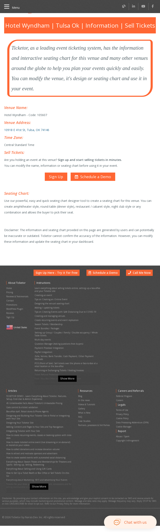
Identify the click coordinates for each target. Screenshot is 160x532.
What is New (84, 420)
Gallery (81, 416)
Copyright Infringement (127, 444)
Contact (10, 308)
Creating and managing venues (49, 321)
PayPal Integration (43, 352)
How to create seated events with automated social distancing (35, 457)
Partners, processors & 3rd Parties (94, 430)
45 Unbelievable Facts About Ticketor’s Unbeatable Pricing (33, 412)
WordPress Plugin (14, 315)
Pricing (9, 301)
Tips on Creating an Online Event (50, 307)
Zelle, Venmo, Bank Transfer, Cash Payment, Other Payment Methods (67, 355)
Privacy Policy (123, 421)
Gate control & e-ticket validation (21, 415)
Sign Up (10, 322)
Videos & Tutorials (86, 413)
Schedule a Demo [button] (104, 283)
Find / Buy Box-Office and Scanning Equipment (56, 372)
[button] (92, 172)
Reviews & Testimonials (17, 305)
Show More (67, 389)
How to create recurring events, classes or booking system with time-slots (38, 440)
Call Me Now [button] (140, 283)
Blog (80, 406)
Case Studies (84, 427)
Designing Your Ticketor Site (19, 428)
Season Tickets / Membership (48, 328)
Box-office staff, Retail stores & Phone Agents (27, 419)
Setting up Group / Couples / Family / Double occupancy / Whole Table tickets (67, 336)
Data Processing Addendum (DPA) (132, 428)
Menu (11, 7)
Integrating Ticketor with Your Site (22, 435)
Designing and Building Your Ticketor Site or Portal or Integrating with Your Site (38, 423)
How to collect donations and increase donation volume (32, 450)
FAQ (80, 423)
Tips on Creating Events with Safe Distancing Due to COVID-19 (64, 318)
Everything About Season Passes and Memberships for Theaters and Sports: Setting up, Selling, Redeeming (38, 462)
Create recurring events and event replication (55, 325)
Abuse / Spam (123, 440)
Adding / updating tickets (46, 314)
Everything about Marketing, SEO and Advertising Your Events (35, 474)
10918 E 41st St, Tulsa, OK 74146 (26, 127)
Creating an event (43, 304)
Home (9, 298)
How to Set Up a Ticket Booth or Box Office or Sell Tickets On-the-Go (38, 470)
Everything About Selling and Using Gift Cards (27, 467)
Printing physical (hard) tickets (48, 379)
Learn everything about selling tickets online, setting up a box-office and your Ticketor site (66, 299)
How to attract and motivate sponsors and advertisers (31, 454)
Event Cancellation (43, 382)
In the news (83, 409)
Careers (120, 409)
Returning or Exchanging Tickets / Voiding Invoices (58, 365)
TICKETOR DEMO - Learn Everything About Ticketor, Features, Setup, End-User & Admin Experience (35, 407)
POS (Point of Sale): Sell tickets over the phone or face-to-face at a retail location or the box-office (66, 360)
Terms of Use (122, 418)
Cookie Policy (122, 425)
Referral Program (124, 406)
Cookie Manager (124, 432)
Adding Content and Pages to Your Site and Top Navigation (33, 431)
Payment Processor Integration (49, 348)
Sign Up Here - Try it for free (59, 283)
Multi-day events (42, 341)
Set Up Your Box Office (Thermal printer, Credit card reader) (62, 375)
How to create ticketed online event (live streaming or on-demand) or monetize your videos (38, 445)
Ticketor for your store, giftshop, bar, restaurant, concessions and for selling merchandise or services (38, 478)
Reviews (10, 319)
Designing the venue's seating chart (51, 311)
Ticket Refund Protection (46, 368)
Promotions (11, 312)
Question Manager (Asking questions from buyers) (58, 345)
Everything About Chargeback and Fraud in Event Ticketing (33, 483)
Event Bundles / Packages (47, 332)
